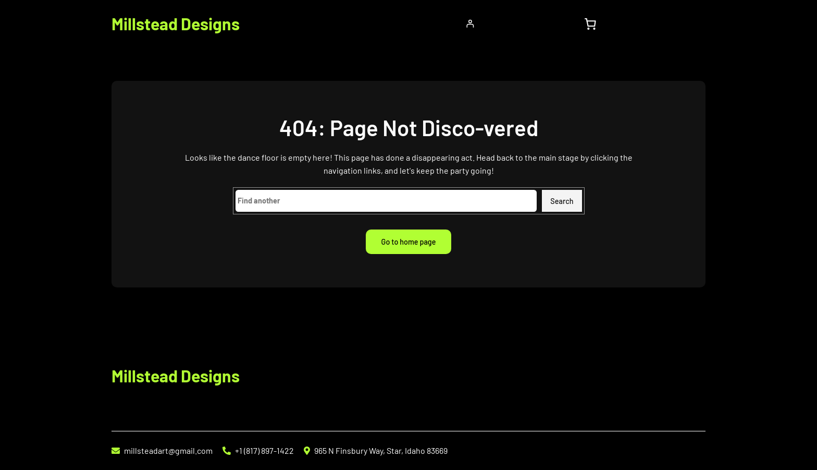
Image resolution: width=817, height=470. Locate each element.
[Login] (470, 23)
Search (561, 201)
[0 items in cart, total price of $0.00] (590, 23)
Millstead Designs (176, 23)
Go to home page (408, 241)
